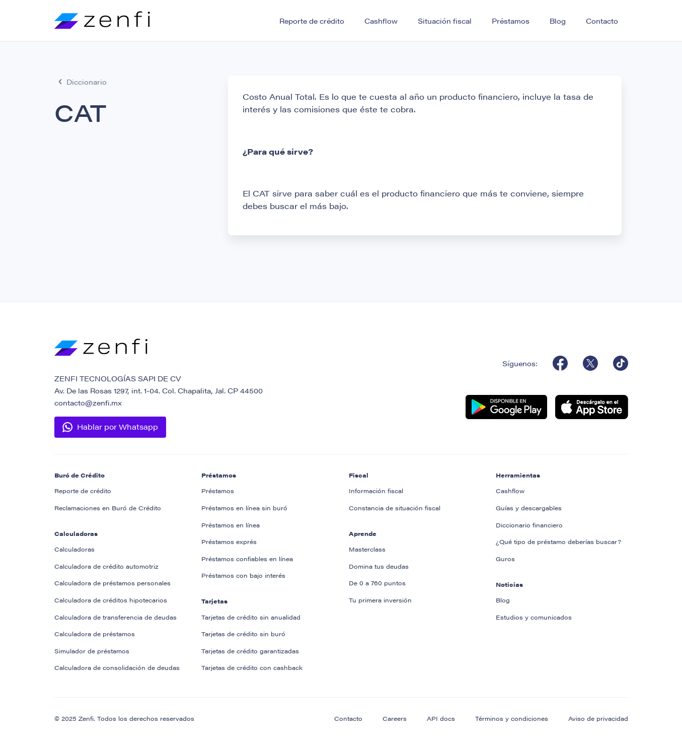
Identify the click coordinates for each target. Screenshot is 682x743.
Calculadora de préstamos (94, 633)
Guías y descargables (529, 507)
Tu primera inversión (380, 599)
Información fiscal (376, 490)
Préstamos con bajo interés (243, 575)
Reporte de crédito (311, 21)
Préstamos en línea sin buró (244, 507)
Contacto (602, 21)
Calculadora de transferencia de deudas (115, 617)
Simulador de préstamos (91, 650)
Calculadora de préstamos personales (112, 582)
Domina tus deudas (379, 566)
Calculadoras (74, 549)
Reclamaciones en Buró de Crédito (107, 507)
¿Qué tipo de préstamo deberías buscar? (558, 541)
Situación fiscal (445, 21)
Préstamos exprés (229, 541)
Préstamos (510, 21)
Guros (505, 558)
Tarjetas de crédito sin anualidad (250, 617)
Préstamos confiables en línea (247, 558)
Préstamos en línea (230, 524)
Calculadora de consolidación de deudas (117, 667)
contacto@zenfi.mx (88, 402)
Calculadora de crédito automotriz (106, 566)
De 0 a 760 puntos (377, 582)
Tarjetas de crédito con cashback (251, 667)
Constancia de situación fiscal (394, 507)
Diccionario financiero (529, 524)
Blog (558, 21)
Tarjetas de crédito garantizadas (250, 650)
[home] (102, 17)
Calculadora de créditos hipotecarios (110, 599)
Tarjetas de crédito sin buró (243, 633)
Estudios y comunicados (534, 617)
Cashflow (381, 21)
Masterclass (367, 549)
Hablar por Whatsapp (117, 426)
